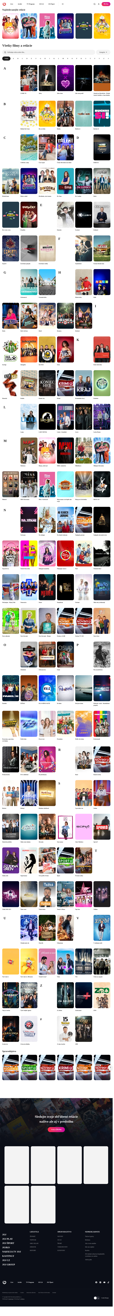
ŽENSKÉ (32, 1236)
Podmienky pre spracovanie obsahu (10, 1292)
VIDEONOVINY (62, 1247)
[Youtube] (104, 1282)
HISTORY (33, 1250)
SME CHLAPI (34, 1243)
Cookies (22, 1292)
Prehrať (56, 1129)
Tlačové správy (89, 1236)
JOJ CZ (6, 1260)
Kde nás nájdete (89, 1247)
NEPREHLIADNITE (92, 1232)
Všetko (6, 58)
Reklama (87, 1240)
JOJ (4, 1234)
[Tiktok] (108, 1282)
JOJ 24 (41, 4)
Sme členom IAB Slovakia (44, 1292)
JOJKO (6, 1247)
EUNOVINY (61, 1250)
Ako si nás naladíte (90, 1243)
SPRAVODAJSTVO (64, 1232)
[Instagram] (100, 1282)
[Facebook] (96, 1282)
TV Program (31, 4)
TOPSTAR (33, 1240)
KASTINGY (8, 1256)
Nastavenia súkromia (31, 1292)
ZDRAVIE (33, 1247)
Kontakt (54, 1292)
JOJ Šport (51, 4)
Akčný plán (88, 1259)
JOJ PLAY (7, 1239)
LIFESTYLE (34, 1232)
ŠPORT (59, 1243)
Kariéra (87, 1250)
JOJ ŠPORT (8, 1243)
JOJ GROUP (8, 1264)
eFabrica (22, 1299)
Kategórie (103, 52)
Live (11, 4)
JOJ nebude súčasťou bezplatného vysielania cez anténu (95, 1255)
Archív (20, 4)
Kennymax (11, 1299)
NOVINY (60, 1236)
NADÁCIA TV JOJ (11, 1251)
